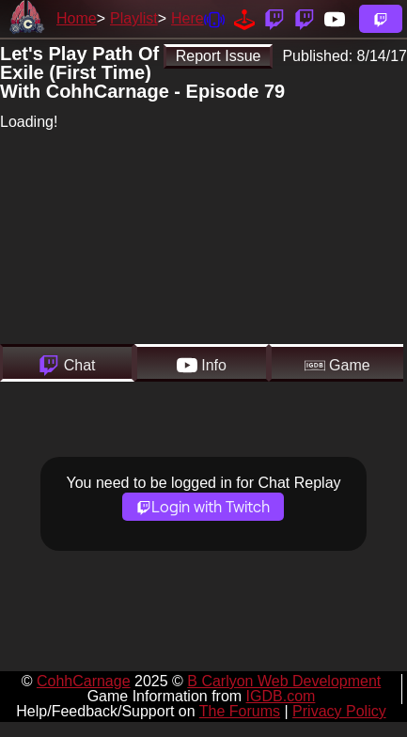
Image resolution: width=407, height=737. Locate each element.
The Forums (239, 711)
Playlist (134, 18)
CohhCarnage (84, 681)
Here (187, 18)
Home (76, 18)
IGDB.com (281, 696)
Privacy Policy (339, 711)
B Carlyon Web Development (284, 681)
